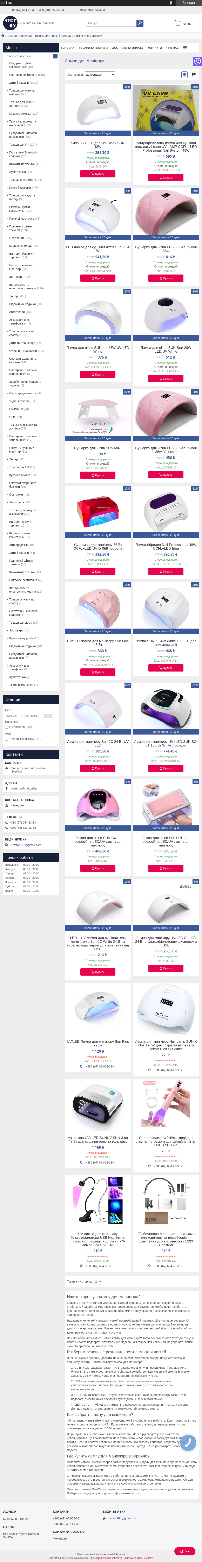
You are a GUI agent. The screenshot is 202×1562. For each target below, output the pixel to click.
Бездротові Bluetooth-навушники (23, 134)
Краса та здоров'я (21, 638)
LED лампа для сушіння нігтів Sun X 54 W (98, 249)
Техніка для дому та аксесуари (22, 123)
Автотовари (17, 312)
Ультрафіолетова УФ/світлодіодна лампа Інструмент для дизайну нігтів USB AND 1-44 (166, 1141)
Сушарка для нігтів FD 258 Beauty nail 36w (166, 249)
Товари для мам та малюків (22, 92)
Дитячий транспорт (22, 343)
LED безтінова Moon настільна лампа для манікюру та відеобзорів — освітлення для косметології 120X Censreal (165, 1239)
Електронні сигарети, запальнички (23, 372)
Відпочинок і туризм (22, 304)
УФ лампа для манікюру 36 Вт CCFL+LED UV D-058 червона (98, 546)
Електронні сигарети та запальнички (24, 438)
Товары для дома (21, 179)
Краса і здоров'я (20, 187)
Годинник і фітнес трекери (21, 228)
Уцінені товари (19, 401)
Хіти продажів (18, 545)
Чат (184, 1551)
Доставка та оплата (127, 47)
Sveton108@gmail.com (26, 845)
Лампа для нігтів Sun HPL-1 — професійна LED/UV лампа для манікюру (166, 841)
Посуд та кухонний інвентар (21, 267)
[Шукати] (139, 23)
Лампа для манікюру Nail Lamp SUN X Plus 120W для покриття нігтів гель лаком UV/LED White (166, 1045)
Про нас (172, 47)
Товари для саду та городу (22, 197)
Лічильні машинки (21, 685)
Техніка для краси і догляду (53, 35)
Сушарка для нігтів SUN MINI (98, 448)
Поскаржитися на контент (106, 1558)
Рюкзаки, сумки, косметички (20, 208)
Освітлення (17, 238)
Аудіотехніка (17, 172)
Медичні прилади (20, 245)
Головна (67, 47)
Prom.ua (120, 1554)
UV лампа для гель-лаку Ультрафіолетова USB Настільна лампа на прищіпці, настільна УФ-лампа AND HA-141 (97, 1239)
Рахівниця (16, 409)
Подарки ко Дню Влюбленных (20, 65)
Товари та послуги (19, 35)
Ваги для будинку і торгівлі (21, 255)
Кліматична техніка (22, 164)
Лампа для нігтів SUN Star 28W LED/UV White (166, 349)
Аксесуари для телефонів (19, 321)
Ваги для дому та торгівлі (20, 523)
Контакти (155, 47)
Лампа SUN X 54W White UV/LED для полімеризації (165, 643)
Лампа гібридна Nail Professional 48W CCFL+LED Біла (166, 546)
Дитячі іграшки (19, 82)
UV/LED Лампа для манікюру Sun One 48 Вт (98, 643)
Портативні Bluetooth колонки (23, 154)
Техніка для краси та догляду (23, 426)
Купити (100, 174)
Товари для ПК (19, 144)
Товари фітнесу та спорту (21, 333)
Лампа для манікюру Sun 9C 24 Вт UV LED (98, 743)
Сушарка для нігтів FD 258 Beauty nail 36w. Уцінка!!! (166, 450)
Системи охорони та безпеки (22, 360)
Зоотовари (16, 276)
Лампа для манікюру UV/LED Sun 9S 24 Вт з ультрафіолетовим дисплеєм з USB (166, 941)
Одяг (12, 416)
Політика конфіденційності (138, 1558)
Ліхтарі (13, 296)
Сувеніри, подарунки (23, 350)
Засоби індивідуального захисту (25, 383)
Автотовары (17, 502)
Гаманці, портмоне (21, 218)
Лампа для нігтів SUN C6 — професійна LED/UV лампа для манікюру (98, 841)
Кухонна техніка (20, 113)
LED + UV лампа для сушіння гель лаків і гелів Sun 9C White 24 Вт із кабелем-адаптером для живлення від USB (98, 943)
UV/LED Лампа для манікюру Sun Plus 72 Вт (98, 1043)
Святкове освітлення (23, 74)
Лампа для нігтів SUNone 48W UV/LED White (98, 349)
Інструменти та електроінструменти (22, 286)
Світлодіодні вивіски (22, 393)
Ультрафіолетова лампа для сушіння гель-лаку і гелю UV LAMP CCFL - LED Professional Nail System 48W (166, 146)
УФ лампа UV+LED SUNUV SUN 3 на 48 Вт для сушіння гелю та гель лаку (98, 1140)
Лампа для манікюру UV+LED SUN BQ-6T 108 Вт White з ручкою (166, 743)
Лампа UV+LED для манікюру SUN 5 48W (98, 145)
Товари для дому (20, 622)
